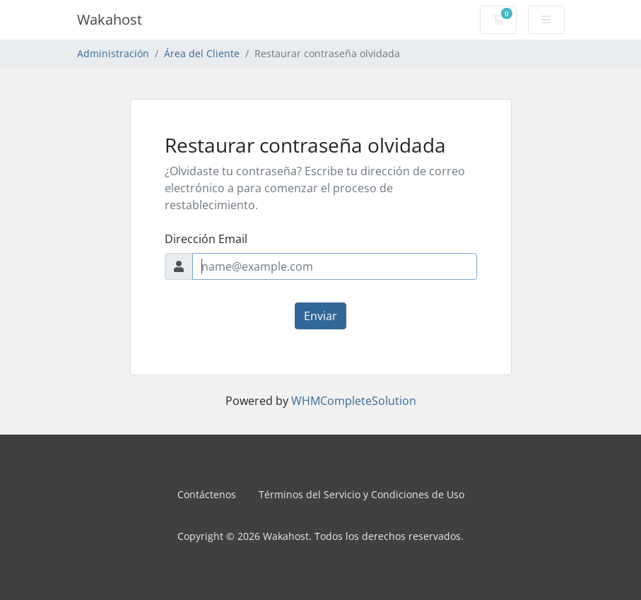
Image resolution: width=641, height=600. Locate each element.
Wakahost (109, 19)
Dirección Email (206, 239)
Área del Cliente (202, 53)
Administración (113, 53)
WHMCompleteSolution (353, 400)
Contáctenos (206, 494)
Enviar (320, 316)
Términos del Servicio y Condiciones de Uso (361, 494)
